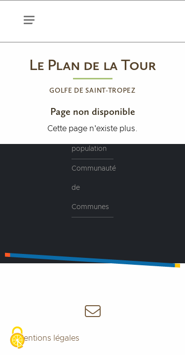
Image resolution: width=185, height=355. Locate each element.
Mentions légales (48, 338)
